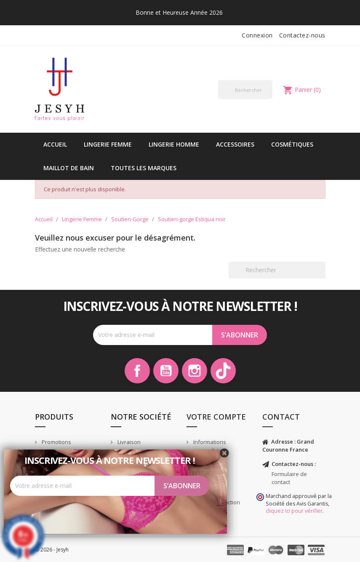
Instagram (194, 370)
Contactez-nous (302, 35)
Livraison (128, 442)
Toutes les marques (143, 168)
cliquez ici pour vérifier (294, 510)
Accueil (55, 144)
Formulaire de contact (289, 478)
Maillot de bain (68, 168)
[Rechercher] (245, 89)
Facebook (137, 370)
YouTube (166, 370)
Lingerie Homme (174, 144)
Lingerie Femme (108, 144)
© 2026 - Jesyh (52, 549)
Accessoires (235, 144)
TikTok (223, 370)
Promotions (55, 442)
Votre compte (216, 417)
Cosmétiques (292, 144)
